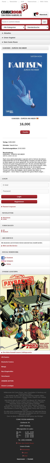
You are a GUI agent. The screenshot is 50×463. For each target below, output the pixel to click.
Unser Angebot (9, 38)
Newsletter (13, 1)
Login (19, 197)
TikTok (6, 264)
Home (4, 1)
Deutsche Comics (7, 362)
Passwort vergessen (9, 206)
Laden (25, 452)
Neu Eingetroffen (7, 371)
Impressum (21, 459)
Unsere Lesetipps (7, 385)
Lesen (5, 219)
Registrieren (19, 202)
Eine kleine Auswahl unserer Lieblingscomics (16, 352)
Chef (25, 456)
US (4, 230)
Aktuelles (7, 33)
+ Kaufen (25, 132)
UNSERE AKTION (7, 381)
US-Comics (5, 357)
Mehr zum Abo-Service (9, 246)
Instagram (7, 261)
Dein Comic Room (11, 42)
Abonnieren (6, 217)
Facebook (7, 257)
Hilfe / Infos (44, 1)
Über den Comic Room (25, 443)
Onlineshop (25, 449)
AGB (22, 1)
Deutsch (5, 231)
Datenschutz (32, 1)
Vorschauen (5, 376)
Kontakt (30, 459)
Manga (3, 366)
